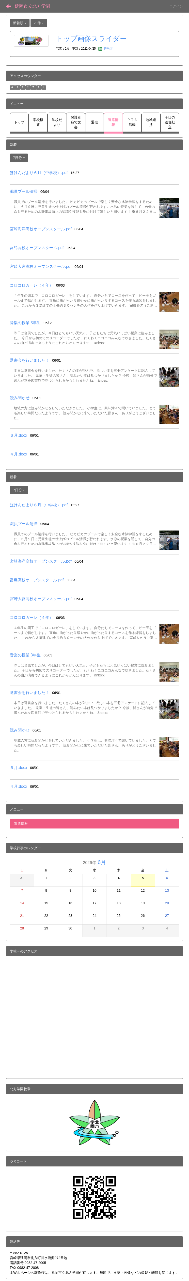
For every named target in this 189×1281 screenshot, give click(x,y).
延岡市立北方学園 (32, 6)
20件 (39, 23)
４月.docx (18, 454)
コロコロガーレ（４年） (31, 285)
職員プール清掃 (23, 191)
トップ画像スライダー (91, 38)
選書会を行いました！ (29, 360)
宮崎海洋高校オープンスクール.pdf (41, 229)
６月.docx (18, 435)
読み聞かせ (20, 398)
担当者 (105, 48)
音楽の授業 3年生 (25, 323)
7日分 (19, 158)
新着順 (19, 23)
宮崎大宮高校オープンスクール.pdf (41, 266)
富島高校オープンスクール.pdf (37, 248)
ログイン (176, 6)
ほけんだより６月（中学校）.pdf (39, 173)
